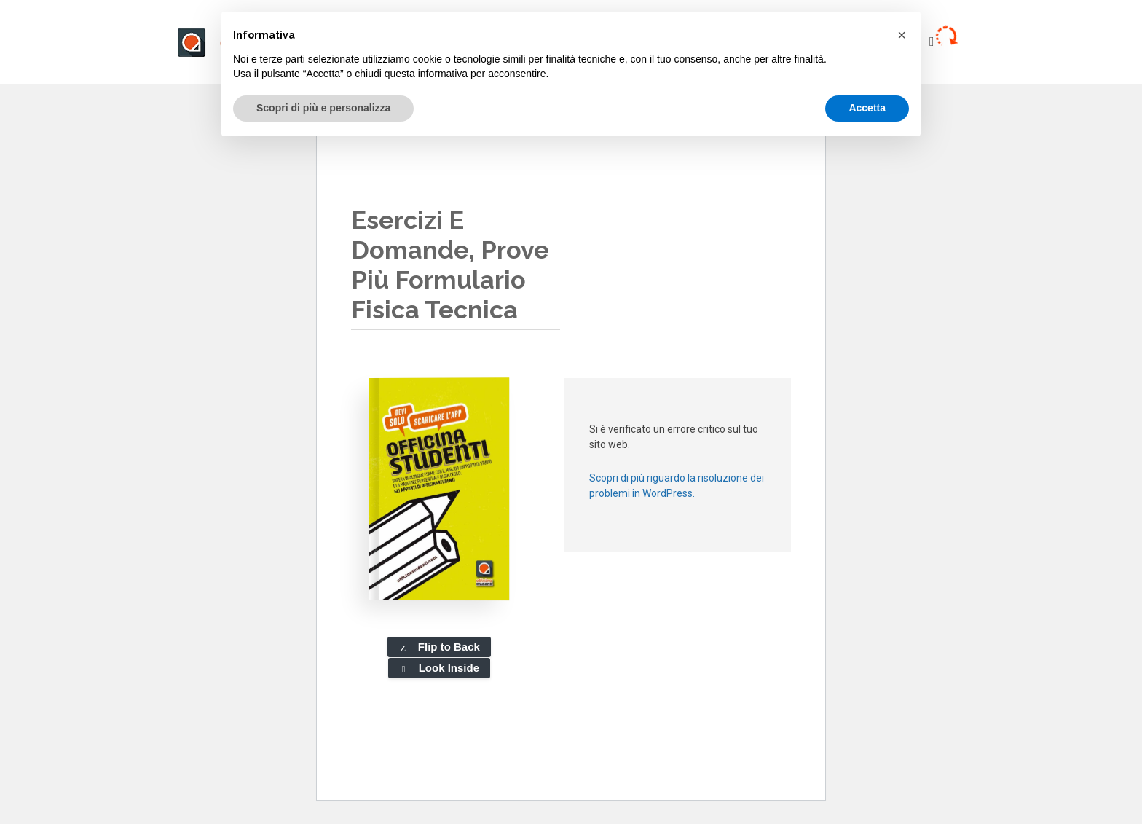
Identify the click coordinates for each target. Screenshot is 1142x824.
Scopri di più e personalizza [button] (323, 108)
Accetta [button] (867, 108)
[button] (901, 35)
